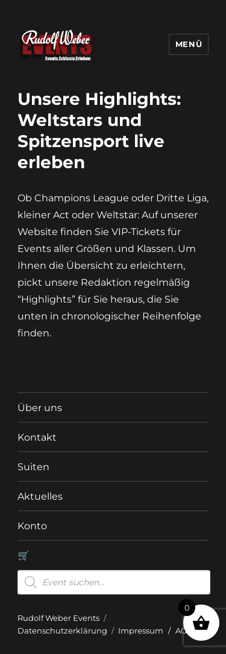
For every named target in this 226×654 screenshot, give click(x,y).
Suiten (33, 467)
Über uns (39, 407)
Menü (188, 44)
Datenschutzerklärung (62, 630)
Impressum (140, 630)
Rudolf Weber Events (58, 618)
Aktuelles (40, 496)
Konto (32, 526)
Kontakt (37, 437)
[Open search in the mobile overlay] (113, 582)
